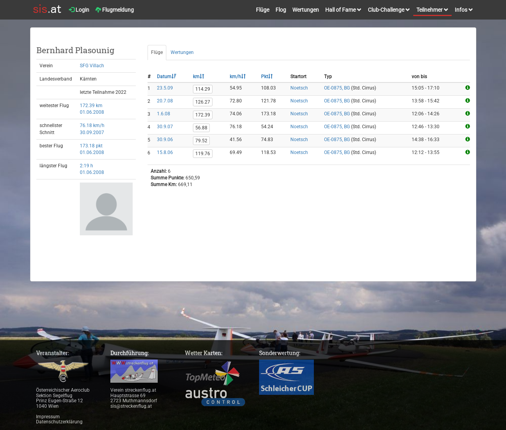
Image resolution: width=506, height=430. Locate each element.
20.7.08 (165, 101)
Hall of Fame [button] (343, 10)
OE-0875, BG (337, 88)
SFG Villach (92, 65)
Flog (281, 10)
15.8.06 (165, 152)
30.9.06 (165, 139)
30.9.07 (165, 126)
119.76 (202, 153)
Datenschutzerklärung (59, 422)
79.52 (201, 140)
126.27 (202, 102)
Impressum (48, 416)
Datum (166, 76)
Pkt (267, 76)
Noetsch (299, 88)
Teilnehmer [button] (432, 10)
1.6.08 (163, 113)
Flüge (262, 10)
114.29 (202, 89)
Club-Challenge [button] (389, 10)
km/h (238, 76)
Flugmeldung (114, 10)
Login (79, 10)
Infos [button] (464, 10)
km (198, 76)
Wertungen (305, 10)
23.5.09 (165, 88)
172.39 (202, 115)
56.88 (201, 128)
